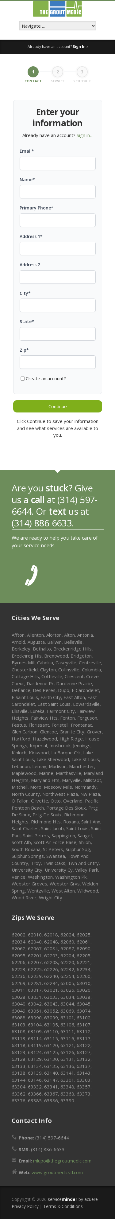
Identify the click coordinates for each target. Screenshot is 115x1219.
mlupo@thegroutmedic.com (62, 1161)
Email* (27, 151)
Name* (27, 179)
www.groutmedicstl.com (57, 1172)
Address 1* (31, 236)
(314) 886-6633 (42, 523)
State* (27, 321)
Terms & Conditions (63, 1206)
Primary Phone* (36, 208)
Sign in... (85, 135)
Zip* (24, 350)
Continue (57, 406)
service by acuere (73, 1199)
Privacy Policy (25, 1206)
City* (25, 293)
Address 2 (30, 265)
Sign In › (80, 46)
